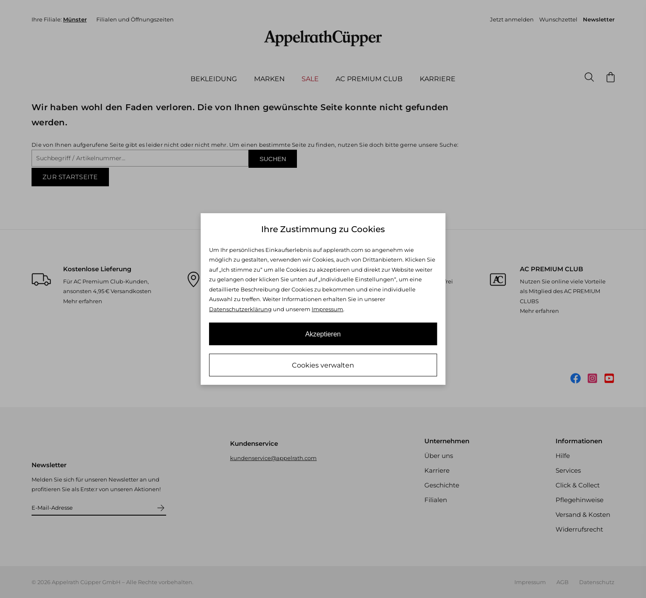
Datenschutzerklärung (240, 309)
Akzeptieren (323, 334)
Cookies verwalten (323, 365)
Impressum (327, 309)
